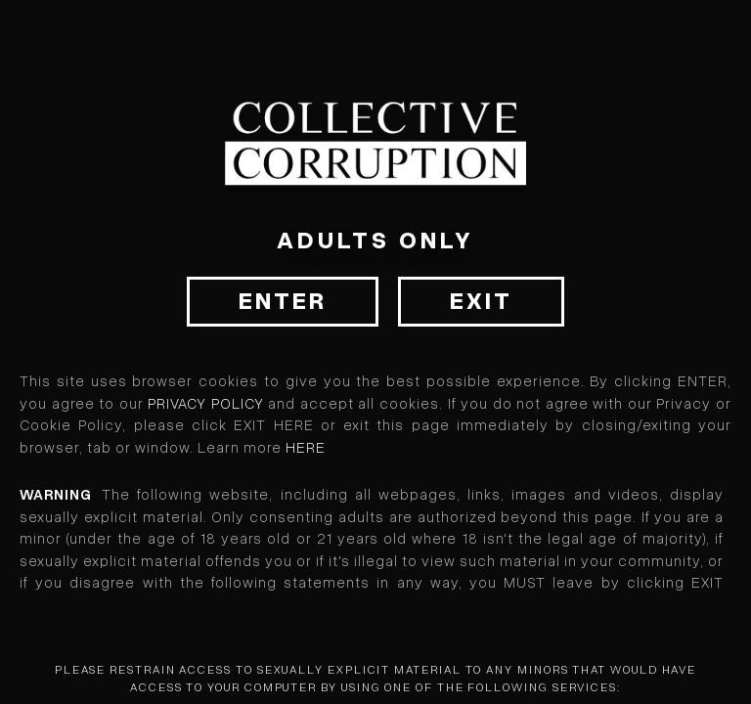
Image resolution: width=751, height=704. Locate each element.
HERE (306, 448)
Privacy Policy (206, 404)
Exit (481, 301)
